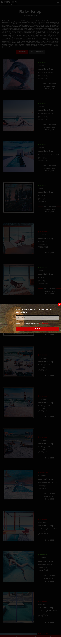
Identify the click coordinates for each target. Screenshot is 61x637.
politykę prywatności (44, 323)
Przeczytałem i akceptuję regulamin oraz (33, 323)
